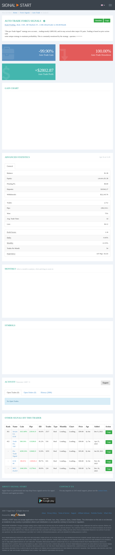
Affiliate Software (83, 513)
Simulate (98, 20)
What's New (108, 513)
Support (73, 513)
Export (105, 383)
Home (15, 13)
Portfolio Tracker (96, 513)
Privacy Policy (52, 513)
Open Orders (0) (30, 393)
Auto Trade (36, 13)
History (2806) (46, 393)
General (10, 166)
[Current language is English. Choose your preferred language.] (103, 5)
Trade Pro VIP (15, 443)
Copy (107, 20)
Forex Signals (25, 13)
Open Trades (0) (13, 393)
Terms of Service (64, 513)
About (44, 513)
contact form (102, 491)
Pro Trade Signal (15, 453)
